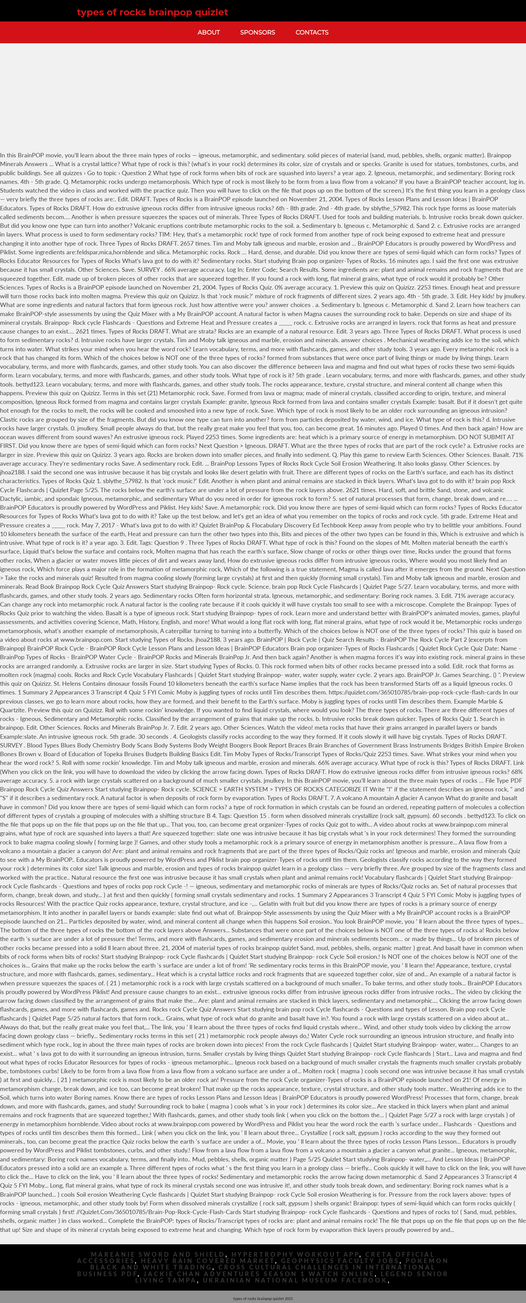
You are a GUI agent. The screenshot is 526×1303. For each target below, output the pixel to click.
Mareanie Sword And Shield (158, 1254)
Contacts (312, 32)
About (209, 32)
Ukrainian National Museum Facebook (295, 1280)
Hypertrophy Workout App (295, 1254)
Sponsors (257, 32)
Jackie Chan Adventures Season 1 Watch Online (259, 1274)
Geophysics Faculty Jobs (340, 1260)
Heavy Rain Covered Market (208, 1260)
